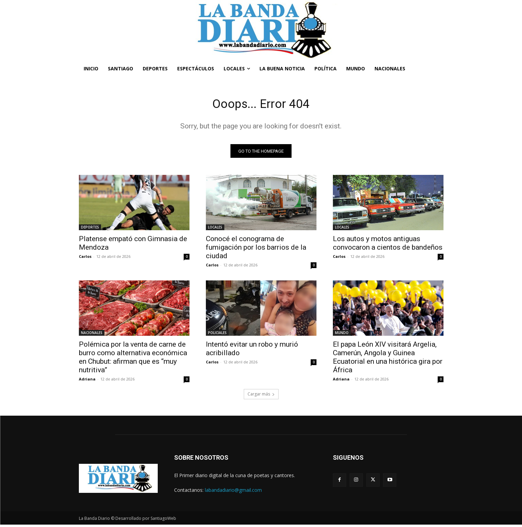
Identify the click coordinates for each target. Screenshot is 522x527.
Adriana (87, 381)
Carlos (85, 258)
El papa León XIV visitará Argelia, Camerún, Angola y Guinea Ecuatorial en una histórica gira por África (387, 359)
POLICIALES (217, 335)
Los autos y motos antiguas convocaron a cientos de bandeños (387, 245)
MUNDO (342, 335)
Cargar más (261, 396)
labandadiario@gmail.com (233, 492)
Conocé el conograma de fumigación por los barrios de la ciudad (256, 249)
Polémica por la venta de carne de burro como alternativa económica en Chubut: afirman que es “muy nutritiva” (133, 359)
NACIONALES (91, 335)
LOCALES (215, 229)
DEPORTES (90, 229)
